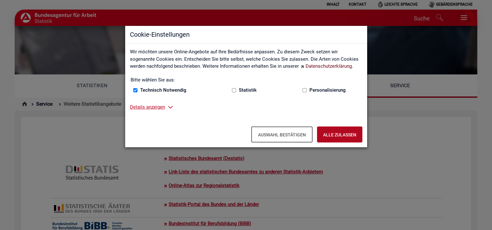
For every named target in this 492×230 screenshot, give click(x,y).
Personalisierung (327, 90)
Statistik (248, 90)
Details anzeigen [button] (147, 107)
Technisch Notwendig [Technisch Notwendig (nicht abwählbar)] (163, 90)
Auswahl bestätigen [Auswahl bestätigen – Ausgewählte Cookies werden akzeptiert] (282, 134)
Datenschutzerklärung (329, 66)
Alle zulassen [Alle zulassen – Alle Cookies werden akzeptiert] (339, 134)
